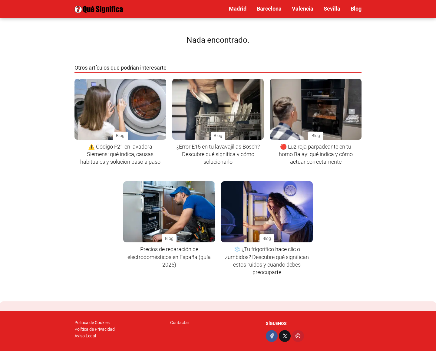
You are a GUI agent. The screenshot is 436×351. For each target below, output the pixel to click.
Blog (356, 8)
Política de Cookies (92, 322)
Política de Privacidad (94, 329)
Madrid (237, 8)
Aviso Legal (85, 335)
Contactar (179, 322)
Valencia (302, 8)
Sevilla (332, 8)
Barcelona (269, 8)
